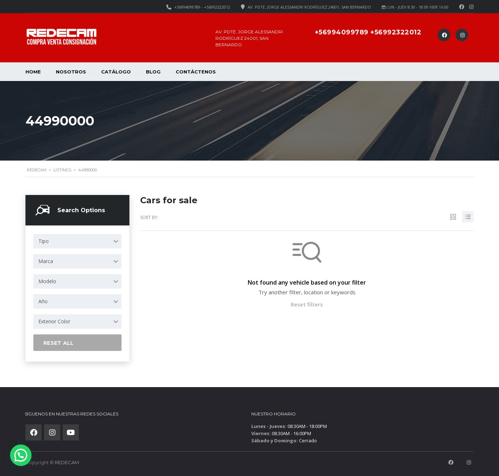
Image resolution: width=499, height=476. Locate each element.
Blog (153, 72)
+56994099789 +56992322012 (368, 32)
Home (33, 72)
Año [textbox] (43, 301)
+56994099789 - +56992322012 (202, 7)
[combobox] (77, 241)
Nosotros (71, 72)
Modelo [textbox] (47, 281)
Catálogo (116, 72)
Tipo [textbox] (43, 241)
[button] (21, 455)
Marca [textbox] (45, 261)
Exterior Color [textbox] (54, 321)
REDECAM (67, 462)
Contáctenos (196, 72)
